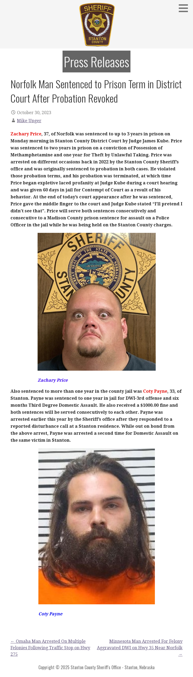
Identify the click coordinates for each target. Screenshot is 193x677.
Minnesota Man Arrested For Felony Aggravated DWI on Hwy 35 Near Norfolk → (140, 648)
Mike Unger (29, 120)
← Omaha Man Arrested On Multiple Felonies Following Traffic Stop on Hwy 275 (50, 648)
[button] (185, 8)
